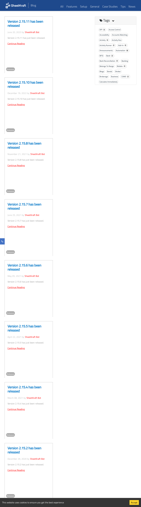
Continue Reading (16, 43)
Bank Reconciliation (109, 61)
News (132, 6)
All (61, 6)
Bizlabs (121, 66)
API (103, 29)
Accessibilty (104, 34)
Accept (134, 502)
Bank (109, 55)
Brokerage (104, 76)
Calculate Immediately (108, 81)
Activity (104, 40)
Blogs (102, 71)
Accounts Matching (119, 34)
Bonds (109, 71)
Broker (118, 71)
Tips (123, 6)
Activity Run (116, 40)
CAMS (125, 76)
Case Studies (110, 6)
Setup (83, 6)
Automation (122, 50)
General (94, 6)
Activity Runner (107, 45)
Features (71, 6)
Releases (10, 69)
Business (114, 76)
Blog (33, 5)
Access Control (114, 29)
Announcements (106, 50)
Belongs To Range (107, 66)
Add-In (122, 45)
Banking (125, 61)
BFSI (101, 55)
